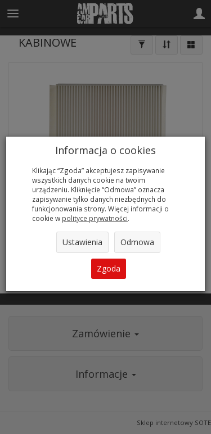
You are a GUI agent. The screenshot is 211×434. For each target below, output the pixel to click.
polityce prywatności (95, 218)
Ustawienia (82, 242)
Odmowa (137, 242)
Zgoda (108, 268)
